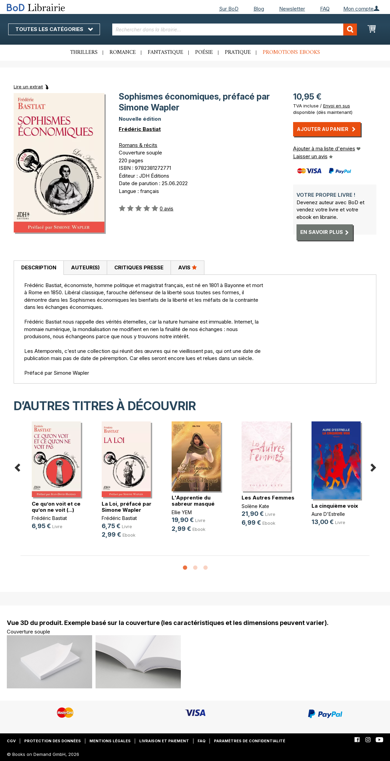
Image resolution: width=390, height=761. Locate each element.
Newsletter (292, 8)
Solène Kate (255, 506)
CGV (11, 740)
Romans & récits (138, 145)
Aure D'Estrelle (328, 514)
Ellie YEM (182, 512)
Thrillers (84, 52)
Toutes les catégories (54, 29)
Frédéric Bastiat (140, 129)
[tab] (38, 267)
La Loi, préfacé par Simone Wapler (126, 507)
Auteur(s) (85, 267)
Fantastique (165, 52)
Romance (123, 52)
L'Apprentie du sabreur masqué (193, 500)
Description (38, 267)
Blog (259, 8)
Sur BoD (229, 8)
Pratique (238, 52)
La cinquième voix (335, 506)
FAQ (325, 8)
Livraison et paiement (164, 740)
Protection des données (52, 740)
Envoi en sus (336, 105)
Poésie (204, 52)
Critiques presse (138, 267)
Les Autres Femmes (268, 497)
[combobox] (234, 29)
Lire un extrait (28, 86)
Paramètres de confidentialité (249, 740)
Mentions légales (110, 740)
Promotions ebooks (291, 52)
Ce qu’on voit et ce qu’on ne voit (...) (56, 507)
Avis (187, 267)
